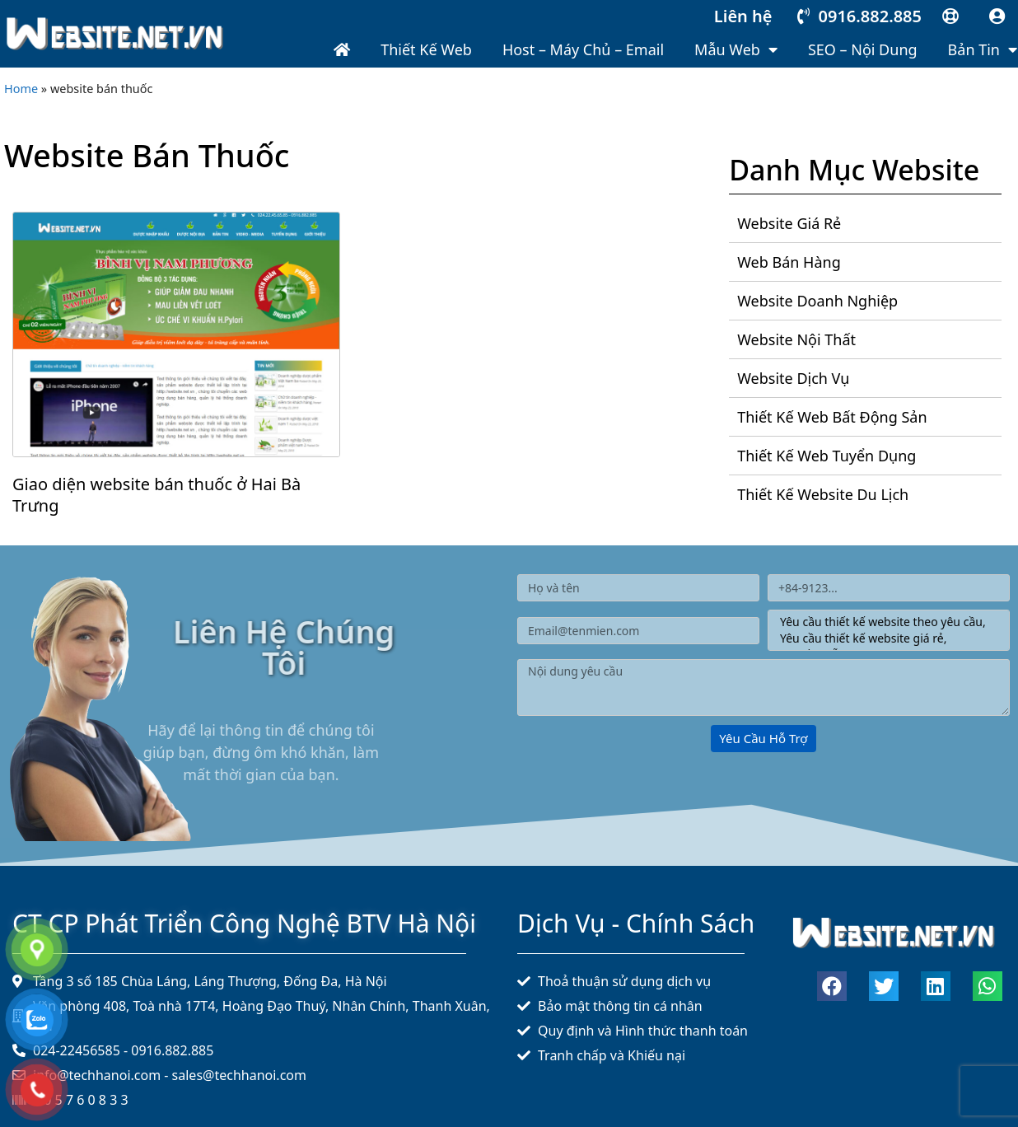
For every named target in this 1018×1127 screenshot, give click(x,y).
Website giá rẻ (789, 223)
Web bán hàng (789, 262)
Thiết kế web (426, 49)
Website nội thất (796, 339)
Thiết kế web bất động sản (832, 417)
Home (21, 88)
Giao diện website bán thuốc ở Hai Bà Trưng (156, 495)
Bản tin (982, 49)
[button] (832, 986)
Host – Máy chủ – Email (583, 49)
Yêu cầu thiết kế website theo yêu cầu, (885, 622)
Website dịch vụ (793, 378)
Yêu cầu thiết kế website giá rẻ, (885, 638)
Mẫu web (736, 49)
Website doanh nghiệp (817, 301)
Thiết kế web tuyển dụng (826, 455)
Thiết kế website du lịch (822, 494)
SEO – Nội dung (863, 49)
